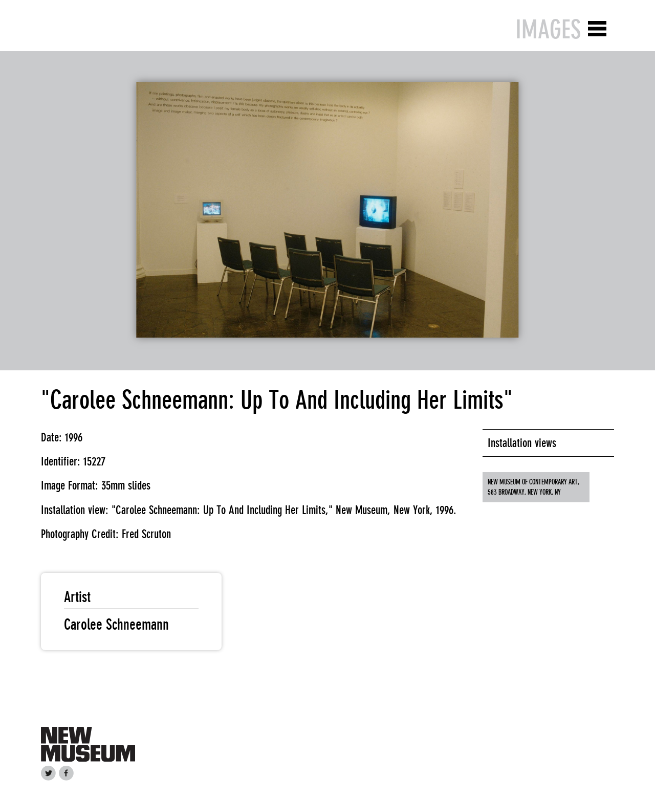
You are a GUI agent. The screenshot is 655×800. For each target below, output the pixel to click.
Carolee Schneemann (116, 624)
